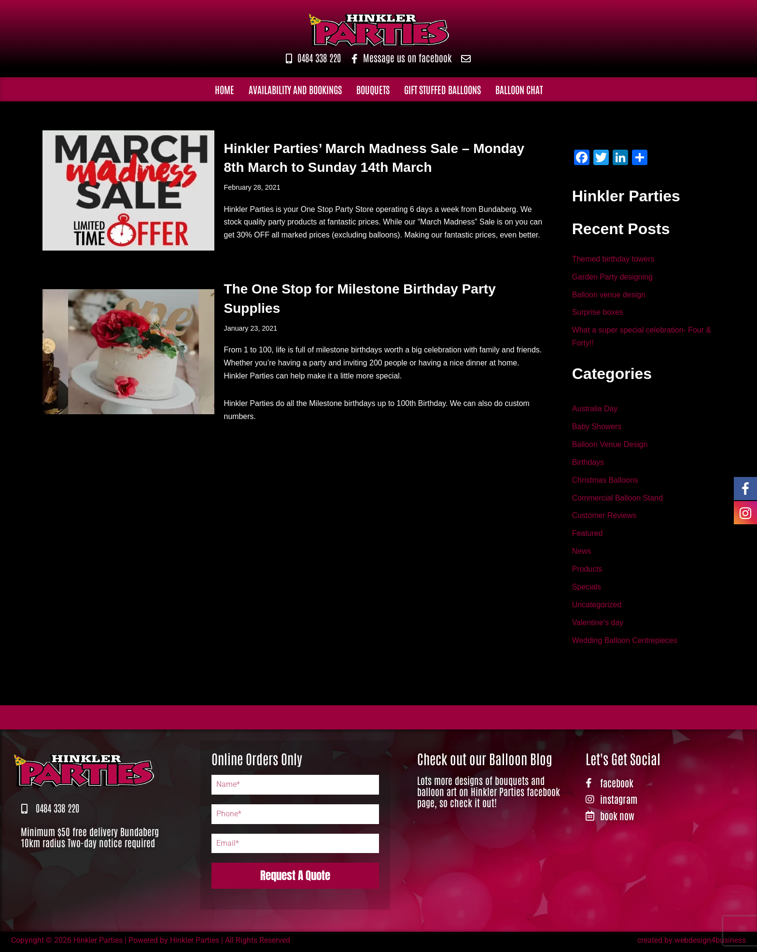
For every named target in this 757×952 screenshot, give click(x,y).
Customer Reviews (604, 517)
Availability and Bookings (295, 89)
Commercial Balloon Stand (617, 499)
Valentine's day (598, 625)
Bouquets (373, 89)
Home (224, 89)
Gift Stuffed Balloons (442, 89)
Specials (586, 589)
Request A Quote (295, 877)
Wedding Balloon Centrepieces (625, 643)
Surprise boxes (598, 313)
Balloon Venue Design (610, 446)
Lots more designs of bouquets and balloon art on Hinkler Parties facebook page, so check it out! (488, 793)
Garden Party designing (612, 277)
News (581, 553)
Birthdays (588, 464)
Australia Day (595, 410)
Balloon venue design (609, 295)
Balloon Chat (519, 89)
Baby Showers (597, 427)
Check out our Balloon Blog (484, 761)
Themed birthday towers (613, 259)
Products (587, 571)
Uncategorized (597, 607)
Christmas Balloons (605, 481)
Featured (587, 536)
